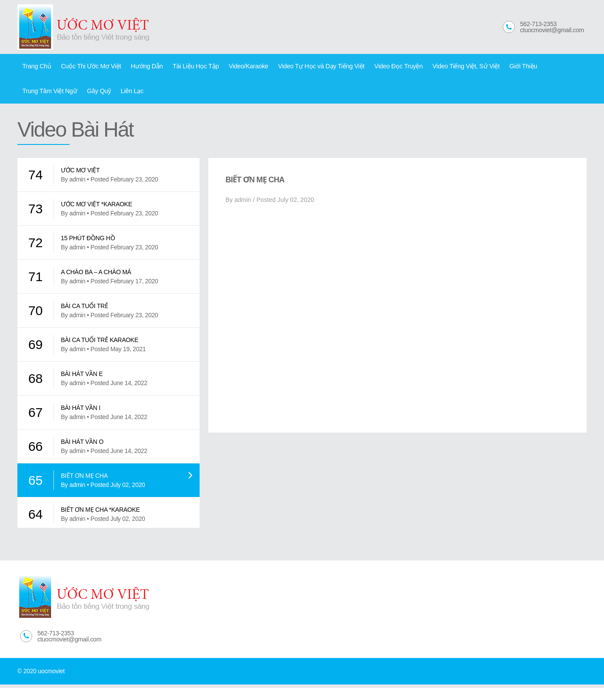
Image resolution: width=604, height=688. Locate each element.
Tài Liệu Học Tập (187, 67)
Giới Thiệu (499, 67)
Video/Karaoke (237, 67)
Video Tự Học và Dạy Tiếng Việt (307, 67)
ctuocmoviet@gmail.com (552, 30)
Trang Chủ (36, 67)
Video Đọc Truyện (380, 67)
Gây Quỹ (33, 93)
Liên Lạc (64, 93)
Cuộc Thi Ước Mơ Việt (87, 67)
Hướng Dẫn (140, 67)
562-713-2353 (538, 24)
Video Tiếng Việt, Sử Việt (445, 67)
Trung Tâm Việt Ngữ (548, 67)
